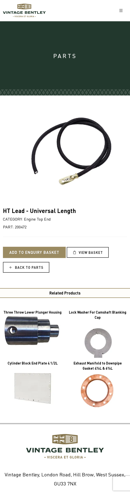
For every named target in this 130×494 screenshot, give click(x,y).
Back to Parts (26, 267)
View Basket (88, 252)
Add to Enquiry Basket (34, 252)
